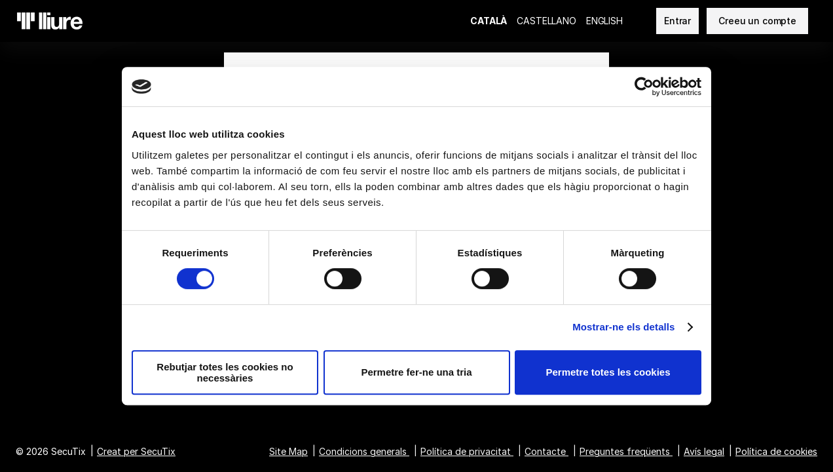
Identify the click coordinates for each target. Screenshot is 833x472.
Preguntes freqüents (625, 451)
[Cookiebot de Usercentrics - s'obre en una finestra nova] (644, 86)
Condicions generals (363, 451)
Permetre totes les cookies (608, 372)
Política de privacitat (465, 451)
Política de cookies (776, 451)
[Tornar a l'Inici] (50, 21)
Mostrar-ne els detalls (623, 326)
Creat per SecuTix (136, 451)
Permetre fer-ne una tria (416, 372)
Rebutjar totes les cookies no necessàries (225, 372)
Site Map (288, 451)
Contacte (545, 451)
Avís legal (704, 451)
